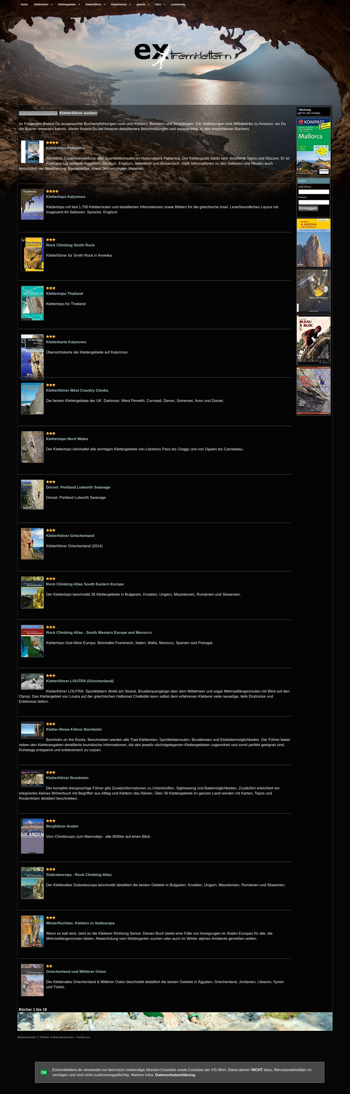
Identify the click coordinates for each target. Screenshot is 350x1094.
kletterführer (93, 4)
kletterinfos (41, 4)
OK (44, 1072)
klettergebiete (67, 4)
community (178, 4)
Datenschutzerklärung (175, 1075)
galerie (141, 4)
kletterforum (119, 4)
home (24, 4)
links (158, 4)
